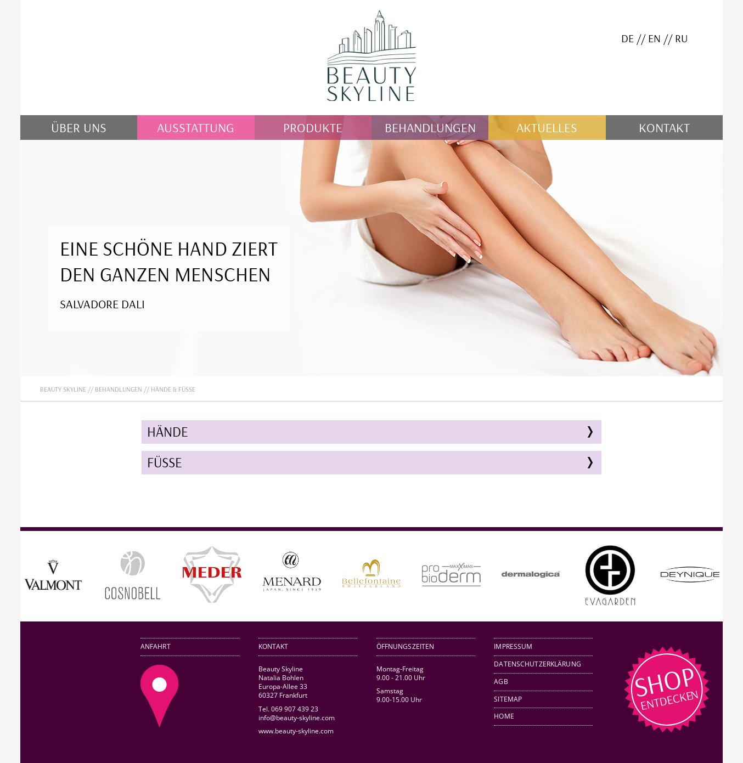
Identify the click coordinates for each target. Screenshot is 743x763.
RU (681, 38)
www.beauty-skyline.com (296, 731)
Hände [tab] (167, 431)
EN (654, 38)
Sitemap (508, 699)
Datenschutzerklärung (537, 664)
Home (504, 716)
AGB (501, 681)
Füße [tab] (164, 462)
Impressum (513, 646)
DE (627, 38)
